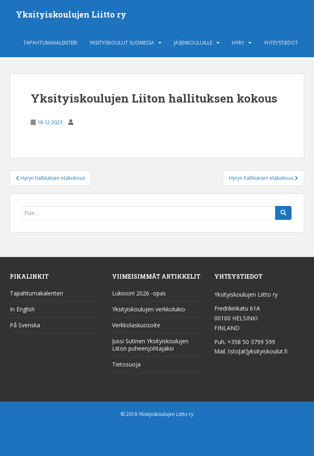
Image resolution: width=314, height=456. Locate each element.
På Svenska (25, 325)
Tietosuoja (126, 364)
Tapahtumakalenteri (50, 42)
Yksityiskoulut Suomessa (122, 42)
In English (22, 309)
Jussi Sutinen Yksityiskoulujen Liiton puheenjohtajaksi (150, 344)
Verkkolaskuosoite (136, 325)
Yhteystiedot (281, 42)
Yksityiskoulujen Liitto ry (71, 14)
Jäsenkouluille (193, 42)
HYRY (238, 42)
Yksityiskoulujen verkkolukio (148, 309)
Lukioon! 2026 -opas (139, 293)
